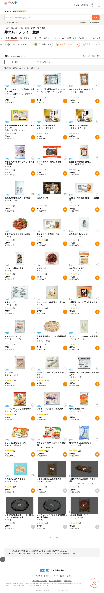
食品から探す (15, 28)
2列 (93, 56)
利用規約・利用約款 (39, 581)
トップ (6, 28)
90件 (23, 56)
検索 (96, 18)
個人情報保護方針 (55, 581)
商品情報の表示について (14, 68)
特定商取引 (68, 581)
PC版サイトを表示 (42, 576)
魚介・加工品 (25, 28)
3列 (98, 56)
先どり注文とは (33, 68)
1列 (88, 56)
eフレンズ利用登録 (81, 5)
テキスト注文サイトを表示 (63, 576)
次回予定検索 (95, 22)
